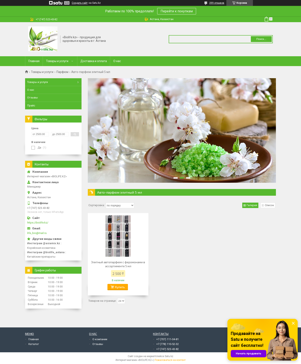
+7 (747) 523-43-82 (167, 349)
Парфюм (62, 72)
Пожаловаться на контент (170, 360)
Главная (34, 61)
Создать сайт (80, 2)
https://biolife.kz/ (37, 222)
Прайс (31, 105)
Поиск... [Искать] (261, 39)
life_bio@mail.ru (37, 233)
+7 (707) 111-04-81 (167, 339)
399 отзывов (216, 2)
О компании (99, 339)
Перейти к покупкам (177, 11)
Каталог (33, 344)
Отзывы (32, 97)
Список (269, 205)
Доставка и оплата (93, 61)
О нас (117, 61)
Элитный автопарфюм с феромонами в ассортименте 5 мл (118, 264)
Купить (120, 287)
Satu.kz (169, 356)
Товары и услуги (57, 61)
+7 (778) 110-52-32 (167, 344)
